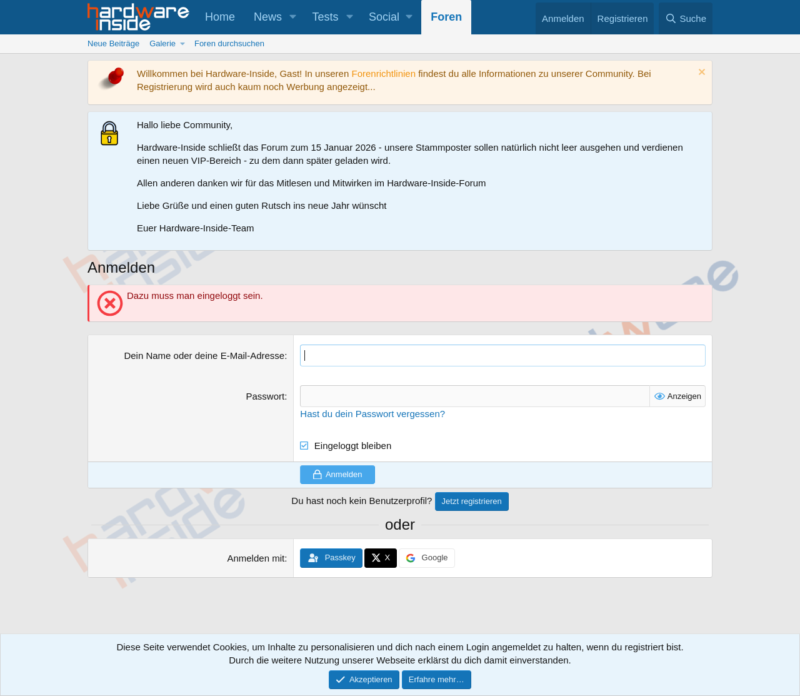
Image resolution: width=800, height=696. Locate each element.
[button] (293, 17)
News (268, 17)
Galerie (162, 43)
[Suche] (685, 18)
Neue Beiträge (113, 43)
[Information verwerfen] (700, 73)
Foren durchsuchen (229, 43)
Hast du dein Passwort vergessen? (372, 413)
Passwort (265, 396)
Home (220, 17)
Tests (325, 17)
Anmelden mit (255, 558)
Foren (446, 17)
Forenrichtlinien (383, 73)
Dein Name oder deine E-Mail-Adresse (204, 355)
